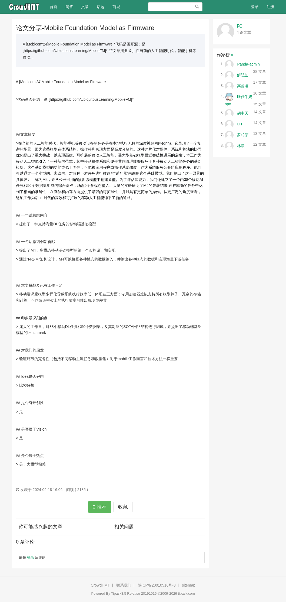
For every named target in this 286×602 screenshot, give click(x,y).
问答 (69, 7)
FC (239, 26)
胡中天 (242, 113)
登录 (254, 7)
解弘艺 (242, 75)
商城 (116, 7)
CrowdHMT (100, 585)
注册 (270, 7)
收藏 (123, 507)
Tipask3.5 (118, 593)
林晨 (241, 145)
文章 (85, 7)
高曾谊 (242, 85)
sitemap (188, 585)
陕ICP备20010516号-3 (157, 585)
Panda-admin (248, 64)
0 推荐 (100, 507)
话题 (100, 7)
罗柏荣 (242, 134)
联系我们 (123, 585)
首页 (55, 6)
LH (239, 124)
